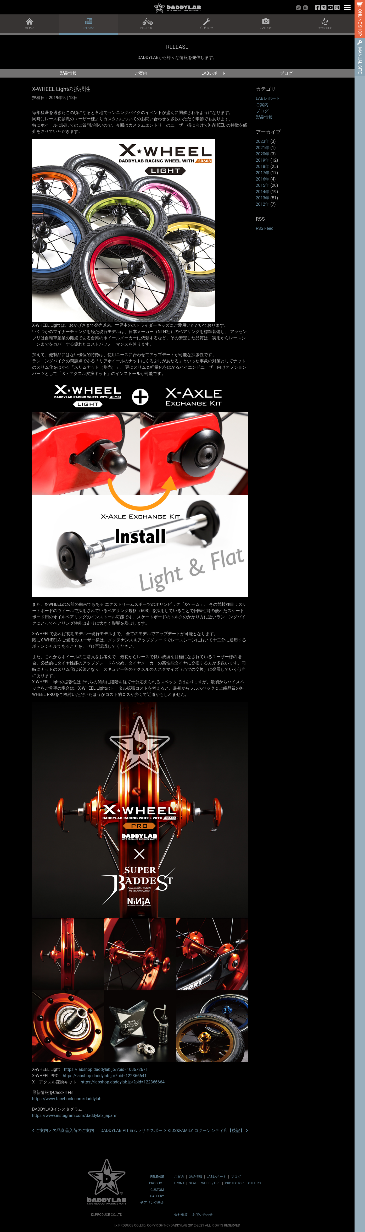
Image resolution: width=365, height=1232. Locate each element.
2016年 (262, 179)
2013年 (262, 197)
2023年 (262, 141)
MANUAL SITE (359, 60)
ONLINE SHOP (359, 22)
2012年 (262, 204)
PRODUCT (156, 1183)
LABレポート (213, 73)
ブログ (286, 73)
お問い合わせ (202, 1215)
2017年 (262, 172)
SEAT (193, 1183)
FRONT (179, 1183)
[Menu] (347, 7)
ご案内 (141, 73)
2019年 (262, 160)
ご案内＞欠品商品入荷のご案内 (63, 1130)
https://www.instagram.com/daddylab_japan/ (74, 1115)
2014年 (262, 191)
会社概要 (181, 1215)
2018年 (262, 166)
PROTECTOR (234, 1183)
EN (305, 7)
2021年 (262, 147)
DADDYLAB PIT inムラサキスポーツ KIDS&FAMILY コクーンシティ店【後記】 (174, 1130)
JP (298, 7)
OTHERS (254, 1183)
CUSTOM (157, 1190)
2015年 (262, 185)
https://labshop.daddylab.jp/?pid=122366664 (123, 1082)
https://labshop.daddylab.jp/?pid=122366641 (105, 1075)
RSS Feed (265, 228)
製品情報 (68, 73)
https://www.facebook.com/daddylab (67, 1098)
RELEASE (157, 1177)
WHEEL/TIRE (210, 1183)
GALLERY (157, 1196)
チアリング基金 (152, 1202)
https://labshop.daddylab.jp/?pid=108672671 (106, 1069)
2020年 (262, 153)
